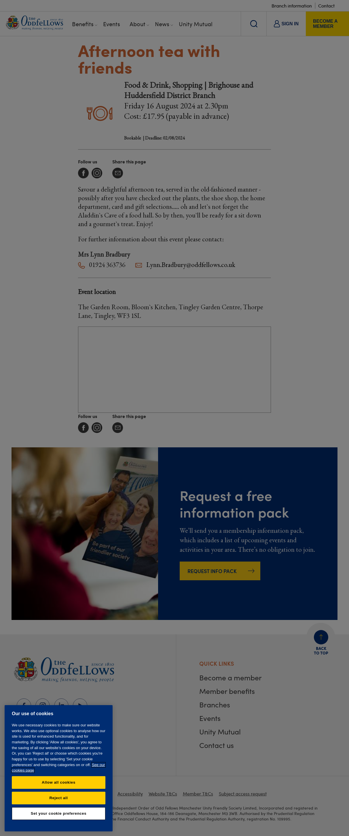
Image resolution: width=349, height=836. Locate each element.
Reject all (58, 798)
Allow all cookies (58, 782)
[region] (59, 768)
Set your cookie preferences (58, 813)
